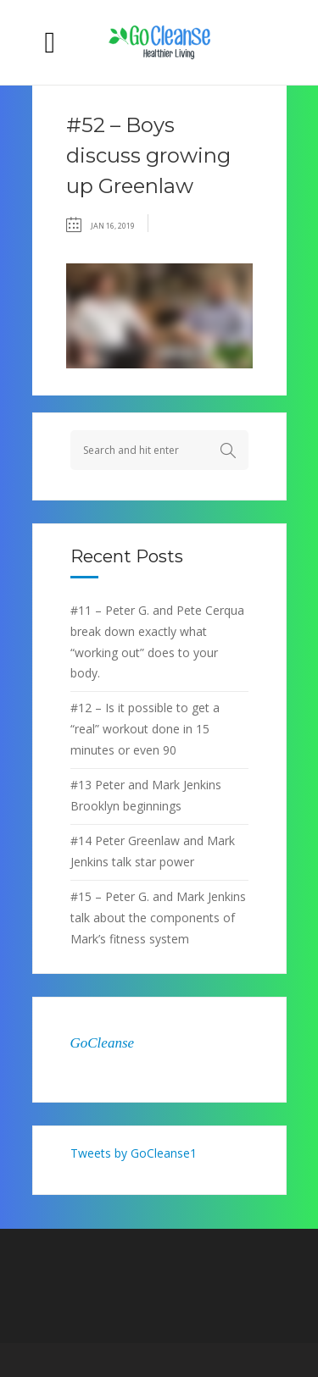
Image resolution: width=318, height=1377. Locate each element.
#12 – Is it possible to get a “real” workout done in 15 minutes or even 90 (145, 729)
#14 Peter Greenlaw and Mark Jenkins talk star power (152, 851)
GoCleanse (102, 1043)
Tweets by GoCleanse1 (133, 1153)
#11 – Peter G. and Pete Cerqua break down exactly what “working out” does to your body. (157, 642)
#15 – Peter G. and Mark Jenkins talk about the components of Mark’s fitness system (158, 917)
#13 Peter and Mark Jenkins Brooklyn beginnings (145, 795)
